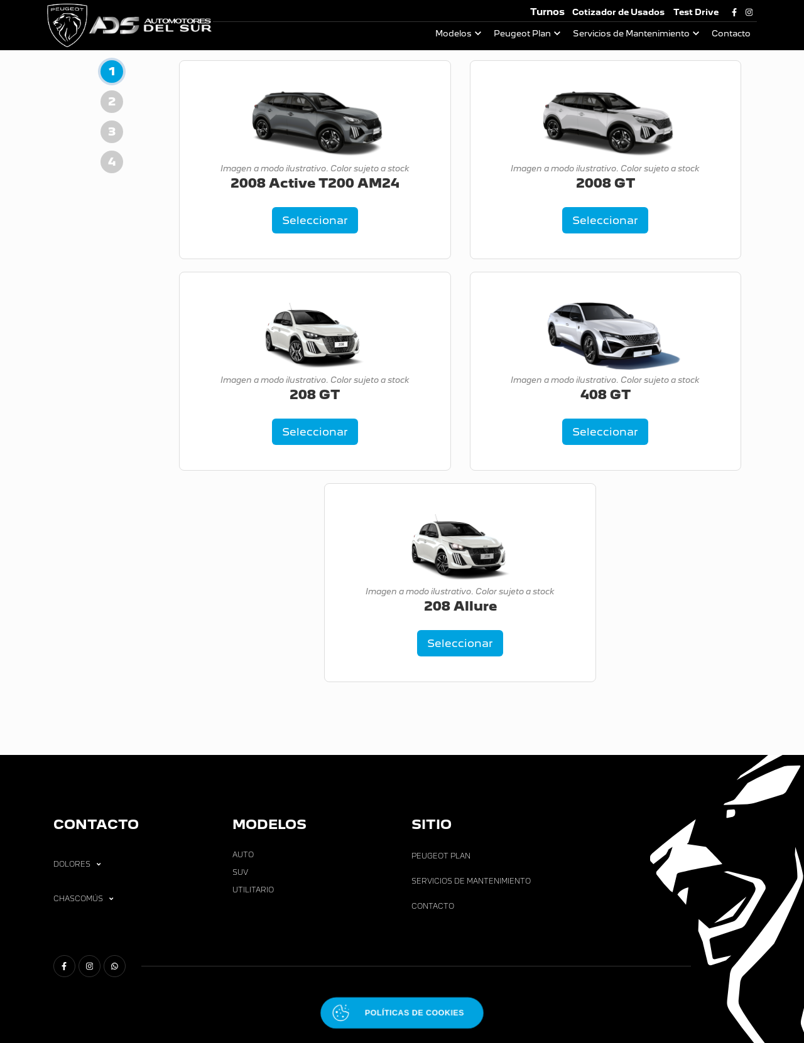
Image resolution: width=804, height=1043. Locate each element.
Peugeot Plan (522, 33)
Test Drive (696, 12)
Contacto (731, 33)
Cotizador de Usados (618, 12)
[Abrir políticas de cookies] (402, 1013)
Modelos (453, 33)
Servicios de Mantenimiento (631, 33)
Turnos (547, 11)
